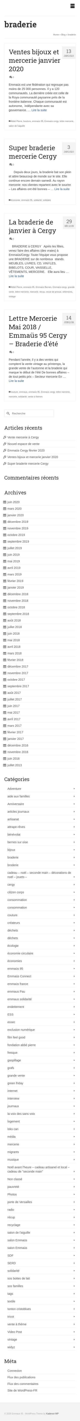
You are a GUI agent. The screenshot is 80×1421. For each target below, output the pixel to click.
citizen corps (15, 892)
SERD (11, 1263)
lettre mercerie (66, 121)
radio (10, 1209)
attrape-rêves (16, 827)
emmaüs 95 (37, 121)
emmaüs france (17, 984)
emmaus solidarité (19, 999)
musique (13, 1159)
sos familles (15, 1286)
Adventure (14, 788)
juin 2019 (13, 554)
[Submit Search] (7, 413)
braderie (12, 857)
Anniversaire (15, 804)
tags (10, 1293)
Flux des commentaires (22, 1384)
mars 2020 (14, 508)
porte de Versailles (19, 1202)
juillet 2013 (14, 765)
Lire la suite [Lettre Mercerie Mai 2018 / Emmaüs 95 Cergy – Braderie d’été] (16, 381)
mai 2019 (13, 561)
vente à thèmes (35, 397)
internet (12, 1091)
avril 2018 (13, 646)
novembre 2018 (17, 600)
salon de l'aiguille (17, 126)
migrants (13, 1152)
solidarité (22, 397)
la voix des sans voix (21, 1113)
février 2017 (15, 732)
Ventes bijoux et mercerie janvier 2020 (32, 457)
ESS (10, 1014)
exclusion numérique (21, 1029)
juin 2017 (13, 706)
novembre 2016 (17, 752)
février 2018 (15, 660)
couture (14, 392)
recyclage (13, 1225)
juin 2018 (13, 633)
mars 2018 (14, 653)
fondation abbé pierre (21, 1045)
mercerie (34, 292)
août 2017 (14, 692)
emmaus (23, 392)
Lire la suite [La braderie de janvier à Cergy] (16, 276)
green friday (15, 1083)
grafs (10, 1068)
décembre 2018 (17, 594)
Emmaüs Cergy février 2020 (26, 450)
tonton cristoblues (19, 1309)
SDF (10, 1255)
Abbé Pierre (16, 121)
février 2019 (15, 581)
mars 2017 (14, 725)
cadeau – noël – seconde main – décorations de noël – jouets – (39, 875)
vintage (12, 296)
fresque (12, 1052)
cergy (11, 884)
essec (11, 1022)
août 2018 (14, 620)
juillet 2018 (14, 627)
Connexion (14, 1370)
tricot (10, 1316)
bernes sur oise (17, 842)
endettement (15, 1007)
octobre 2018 (16, 607)
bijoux (11, 849)
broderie (12, 865)
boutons (27, 121)
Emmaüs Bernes (43, 287)
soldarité (38, 200)
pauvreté (13, 1186)
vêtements (67, 292)
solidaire (47, 200)
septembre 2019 (18, 541)
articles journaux (18, 811)
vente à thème (16, 1324)
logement (13, 1121)
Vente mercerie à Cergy (23, 437)
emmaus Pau (16, 991)
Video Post (14, 1332)
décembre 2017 (17, 666)
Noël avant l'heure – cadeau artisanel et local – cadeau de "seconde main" (38, 1169)
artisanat (13, 819)
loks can (12, 1129)
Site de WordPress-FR (22, 1390)
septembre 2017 (18, 686)
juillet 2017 (14, 699)
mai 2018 (13, 640)
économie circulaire (20, 953)
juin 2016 (13, 758)
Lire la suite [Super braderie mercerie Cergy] (62, 189)
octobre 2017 (16, 679)
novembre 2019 (17, 528)
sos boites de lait (18, 1278)
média (11, 1136)
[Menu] (72, 6)
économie (15, 200)
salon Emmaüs (17, 1240)
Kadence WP (52, 1414)
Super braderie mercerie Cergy (27, 463)
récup (42, 292)
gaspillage (14, 1060)
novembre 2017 (17, 673)
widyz (11, 1347)
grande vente (16, 1075)
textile (11, 1301)
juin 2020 (13, 502)
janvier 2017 (15, 739)
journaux (13, 1106)
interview (13, 1098)
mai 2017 (13, 712)
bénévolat (13, 834)
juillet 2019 (14, 548)
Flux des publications (21, 1377)
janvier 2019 (15, 587)
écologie (13, 945)
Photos (12, 1194)
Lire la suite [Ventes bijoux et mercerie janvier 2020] (39, 110)
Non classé (14, 1179)
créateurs (13, 922)
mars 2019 (14, 574)
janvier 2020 (15, 515)
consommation (17, 900)
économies (14, 961)
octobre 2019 (16, 535)
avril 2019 (13, 568)
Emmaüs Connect (19, 976)
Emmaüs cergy (51, 121)
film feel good (16, 1037)
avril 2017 (13, 719)
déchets (12, 930)
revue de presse (53, 292)
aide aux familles (18, 796)
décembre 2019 (17, 521)
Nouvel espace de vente (23, 444)
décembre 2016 (17, 745)
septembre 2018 (18, 614)
